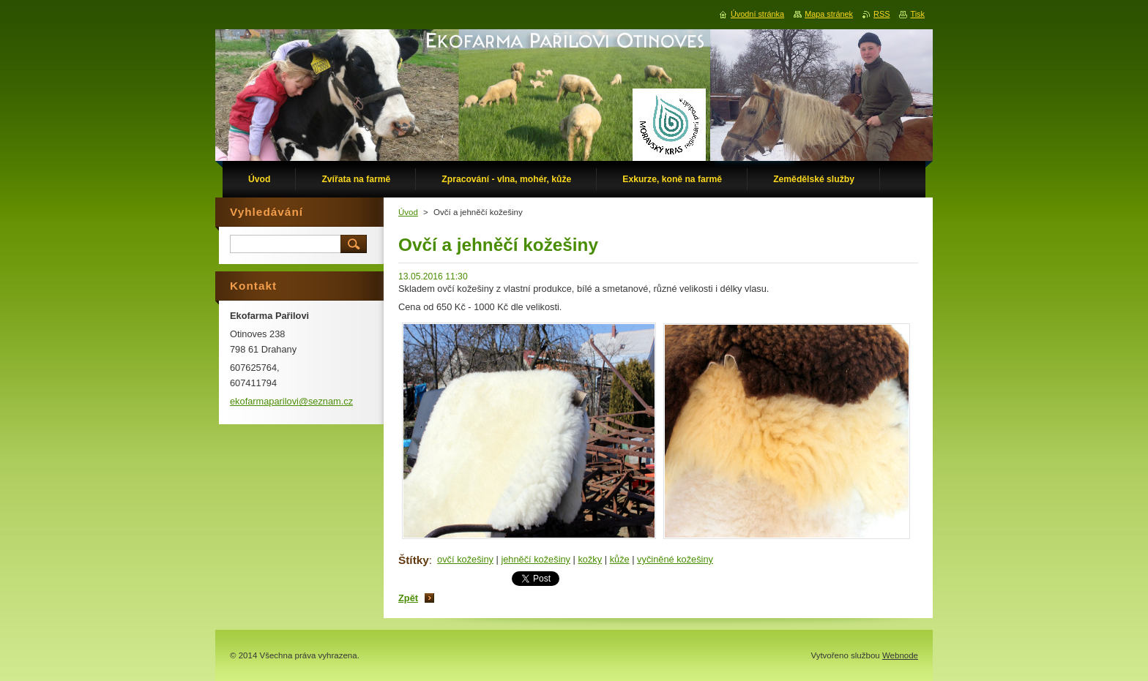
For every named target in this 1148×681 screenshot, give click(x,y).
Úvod (408, 212)
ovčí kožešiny (465, 559)
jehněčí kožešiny (535, 559)
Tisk (917, 14)
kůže (620, 559)
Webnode (900, 655)
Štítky (413, 560)
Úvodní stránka (757, 14)
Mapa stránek (829, 14)
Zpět (408, 597)
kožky (590, 559)
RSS (881, 14)
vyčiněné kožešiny (675, 559)
